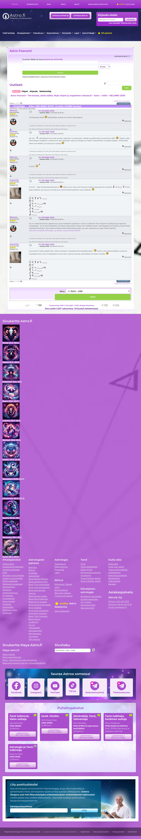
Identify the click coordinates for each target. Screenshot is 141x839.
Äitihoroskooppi (10, 581)
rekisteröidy (58, 59)
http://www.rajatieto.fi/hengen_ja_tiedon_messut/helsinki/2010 (54, 230)
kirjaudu (47, 59)
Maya (49, 4)
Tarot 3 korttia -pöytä (91, 581)
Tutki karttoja (9, 33)
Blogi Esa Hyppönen (38, 599)
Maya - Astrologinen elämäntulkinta (20, 660)
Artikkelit (7, 604)
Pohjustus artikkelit (117, 575)
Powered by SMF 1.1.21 (58, 305)
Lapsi (76, 33)
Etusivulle (7, 613)
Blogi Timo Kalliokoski (39, 584)
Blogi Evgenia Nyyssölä (40, 605)
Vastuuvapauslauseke (101, 832)
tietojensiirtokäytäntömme (23, 801)
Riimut (76, 4)
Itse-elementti (87, 608)
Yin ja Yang (86, 602)
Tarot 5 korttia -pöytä (91, 578)
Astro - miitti (100, 95)
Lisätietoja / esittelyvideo (23, 734)
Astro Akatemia (62, 611)
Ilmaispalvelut (23, 33)
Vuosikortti (86, 575)
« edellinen (117, 101)
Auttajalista (8, 607)
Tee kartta (33, 636)
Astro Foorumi (21, 51)
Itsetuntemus (53, 33)
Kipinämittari (9, 587)
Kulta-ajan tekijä (116, 567)
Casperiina (14, 180)
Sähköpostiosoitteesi (21, 806)
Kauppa (112, 584)
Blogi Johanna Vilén (38, 582)
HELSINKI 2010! (117, 95)
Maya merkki (9, 601)
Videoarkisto (114, 581)
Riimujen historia (63, 593)
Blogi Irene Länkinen (39, 610)
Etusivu (15, 4)
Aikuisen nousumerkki (13, 575)
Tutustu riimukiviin (64, 596)
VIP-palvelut (105, 33)
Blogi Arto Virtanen (38, 613)
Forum (32, 625)
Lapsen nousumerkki (13, 578)
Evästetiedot (132, 832)
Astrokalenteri (60, 16)
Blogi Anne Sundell (38, 602)
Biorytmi (33, 567)
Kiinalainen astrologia (98, 4)
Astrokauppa (80, 16)
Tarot (63, 4)
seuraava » (126, 101)
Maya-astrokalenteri (12, 657)
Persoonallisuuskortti (91, 572)
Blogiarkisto (114, 578)
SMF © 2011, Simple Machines (81, 305)
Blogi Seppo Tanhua (38, 579)
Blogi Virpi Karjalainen (39, 587)
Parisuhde (66, 33)
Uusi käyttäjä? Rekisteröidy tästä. (123, 23)
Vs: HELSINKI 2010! (46, 111)
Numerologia (32, 4)
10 (19, 103)
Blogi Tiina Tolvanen (38, 616)
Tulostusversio (124, 103)
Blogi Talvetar (35, 608)
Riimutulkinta (61, 590)
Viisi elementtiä (88, 605)
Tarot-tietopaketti (89, 567)
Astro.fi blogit (88, 33)
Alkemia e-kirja (10, 610)
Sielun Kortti (86, 569)
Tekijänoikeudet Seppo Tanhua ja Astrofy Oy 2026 (22, 832)
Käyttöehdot (85, 832)
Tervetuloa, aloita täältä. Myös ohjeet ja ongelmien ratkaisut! (60, 95)
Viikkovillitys (8, 564)
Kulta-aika (125, 4)
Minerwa (13, 111)
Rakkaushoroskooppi (13, 584)
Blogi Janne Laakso (38, 596)
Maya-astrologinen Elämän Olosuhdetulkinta (24, 663)
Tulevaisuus (38, 33)
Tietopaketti (34, 628)
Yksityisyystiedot (118, 832)
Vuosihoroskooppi (89, 599)
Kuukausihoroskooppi (13, 567)
